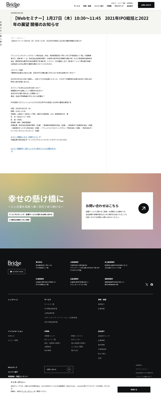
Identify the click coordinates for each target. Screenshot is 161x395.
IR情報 (109, 6)
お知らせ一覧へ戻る (120, 45)
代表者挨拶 (102, 349)
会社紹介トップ (104, 336)
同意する (134, 389)
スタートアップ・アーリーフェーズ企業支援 (60, 317)
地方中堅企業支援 (51, 322)
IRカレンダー (76, 339)
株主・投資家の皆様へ (52, 343)
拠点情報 (101, 344)
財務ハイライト (77, 336)
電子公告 (74, 350)
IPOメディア (119, 6)
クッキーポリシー (27, 391)
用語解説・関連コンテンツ (18, 376)
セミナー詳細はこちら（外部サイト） (25, 137)
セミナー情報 (121, 3)
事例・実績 (87, 6)
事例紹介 (101, 304)
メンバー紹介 (99, 6)
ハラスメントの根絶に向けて (144, 376)
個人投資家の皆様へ (78, 343)
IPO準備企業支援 (50, 308)
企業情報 (101, 340)
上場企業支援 (49, 313)
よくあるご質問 (77, 346)
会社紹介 (130, 6)
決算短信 (47, 346)
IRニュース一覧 (50, 339)
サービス (77, 6)
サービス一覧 (49, 304)
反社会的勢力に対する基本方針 (144, 373)
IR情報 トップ (49, 336)
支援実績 (101, 308)
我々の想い (102, 353)
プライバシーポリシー (142, 369)
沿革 (99, 358)
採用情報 (129, 3)
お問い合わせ (146, 5)
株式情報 (47, 350)
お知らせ (113, 3)
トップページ (13, 299)
